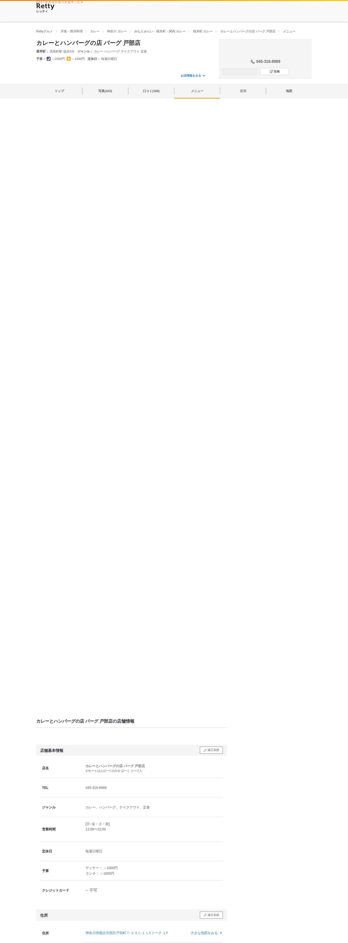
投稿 (277, 71)
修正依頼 (213, 750)
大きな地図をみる (206, 933)
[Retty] (45, 6)
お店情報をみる (193, 75)
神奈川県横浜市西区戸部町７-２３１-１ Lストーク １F (127, 933)
